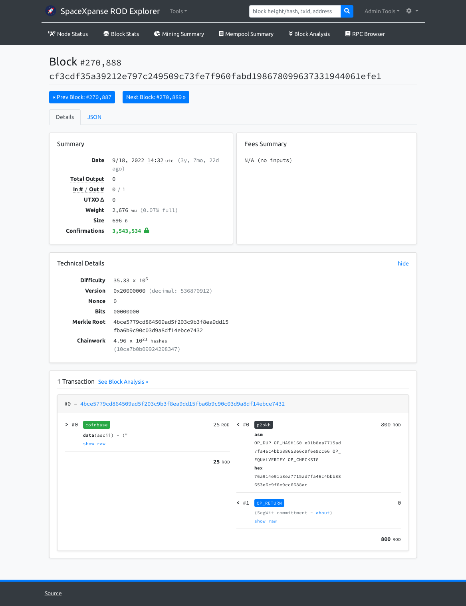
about (323, 512)
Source (53, 593)
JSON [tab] (94, 117)
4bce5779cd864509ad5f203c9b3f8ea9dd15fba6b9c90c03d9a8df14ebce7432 (182, 403)
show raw (94, 443)
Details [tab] (65, 117)
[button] (179, 11)
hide (403, 263)
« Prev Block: (82, 97)
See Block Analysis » (123, 381)
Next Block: (156, 97)
